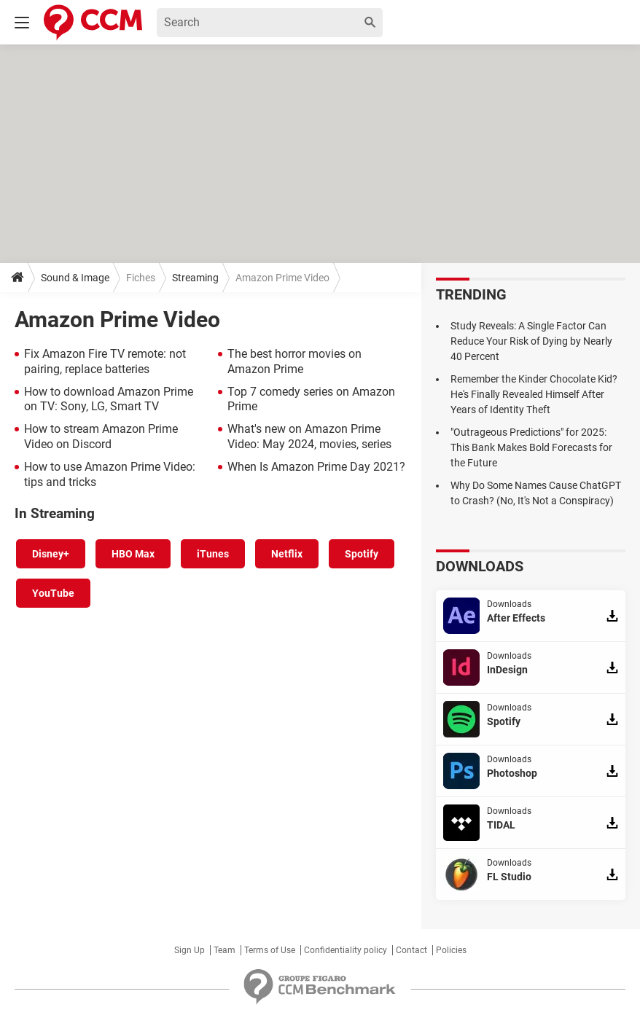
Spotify (361, 554)
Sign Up (189, 950)
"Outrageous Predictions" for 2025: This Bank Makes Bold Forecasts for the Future (531, 447)
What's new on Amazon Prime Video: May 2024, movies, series (309, 436)
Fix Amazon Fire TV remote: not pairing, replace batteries (105, 361)
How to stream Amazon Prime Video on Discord (101, 436)
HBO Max (133, 554)
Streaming (195, 277)
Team (224, 950)
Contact (411, 950)
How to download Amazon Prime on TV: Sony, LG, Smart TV (108, 399)
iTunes (213, 554)
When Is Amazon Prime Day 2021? (316, 467)
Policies (451, 950)
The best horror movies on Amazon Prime (294, 361)
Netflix (287, 554)
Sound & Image (75, 277)
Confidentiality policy (345, 950)
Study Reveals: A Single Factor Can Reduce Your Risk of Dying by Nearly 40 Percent (531, 341)
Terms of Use (269, 950)
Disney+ (50, 554)
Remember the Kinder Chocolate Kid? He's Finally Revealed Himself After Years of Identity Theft (533, 394)
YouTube (53, 593)
